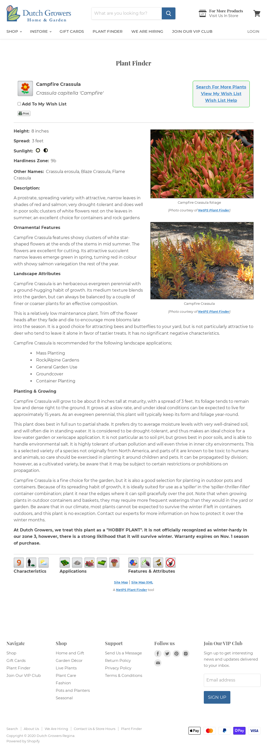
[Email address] (232, 680)
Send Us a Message (123, 653)
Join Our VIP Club (192, 31)
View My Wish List (221, 93)
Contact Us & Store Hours (94, 729)
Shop (14, 31)
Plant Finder (108, 31)
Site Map (121, 582)
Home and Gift (70, 653)
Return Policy (118, 660)
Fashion (63, 682)
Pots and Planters (73, 690)
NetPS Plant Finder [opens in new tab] (131, 590)
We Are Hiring (56, 729)
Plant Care (66, 675)
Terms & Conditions (123, 675)
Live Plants (66, 667)
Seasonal (64, 697)
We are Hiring (147, 31)
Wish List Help (221, 100)
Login (253, 31)
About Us (31, 729)
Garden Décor (69, 660)
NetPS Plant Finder (213, 210)
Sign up (217, 697)
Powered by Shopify (23, 741)
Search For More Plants (221, 87)
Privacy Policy (118, 667)
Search (12, 729)
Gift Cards (72, 31)
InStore (40, 31)
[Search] (126, 13)
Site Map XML (142, 582)
